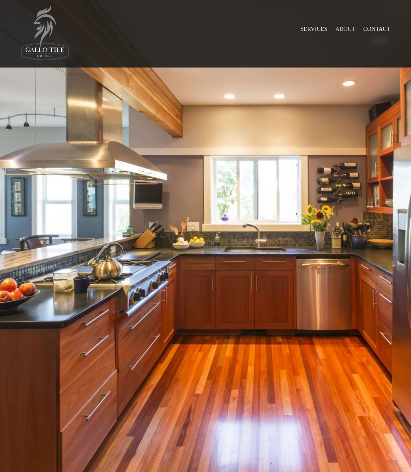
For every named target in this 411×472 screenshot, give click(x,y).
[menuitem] (314, 29)
